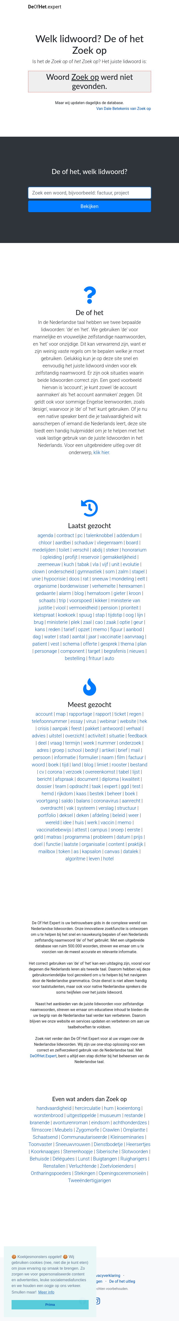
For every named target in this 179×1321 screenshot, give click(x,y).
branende (40, 1123)
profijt (71, 557)
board (132, 543)
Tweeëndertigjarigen (89, 1180)
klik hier (101, 452)
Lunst (84, 1159)
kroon (135, 593)
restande (134, 1115)
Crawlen (111, 1130)
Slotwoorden (134, 1151)
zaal (87, 622)
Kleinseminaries (127, 1137)
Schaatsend (45, 1137)
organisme (45, 586)
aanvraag (134, 637)
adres (43, 750)
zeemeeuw (49, 564)
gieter (120, 593)
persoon (42, 757)
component (72, 651)
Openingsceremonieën (122, 1173)
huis (79, 822)
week (88, 743)
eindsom (100, 1123)
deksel (66, 815)
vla (96, 564)
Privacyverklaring (105, 1275)
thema (127, 644)
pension (109, 608)
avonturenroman (70, 1123)
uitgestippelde (81, 1115)
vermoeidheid (83, 608)
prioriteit (129, 608)
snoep (117, 830)
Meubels (64, 1130)
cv (41, 772)
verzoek (74, 772)
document (87, 779)
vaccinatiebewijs (54, 830)
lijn (140, 615)
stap (100, 615)
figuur (116, 629)
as (76, 851)
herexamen (131, 586)
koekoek (66, 615)
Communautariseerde (84, 1137)
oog (130, 615)
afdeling (100, 815)
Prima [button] (50, 1305)
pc (80, 535)
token (64, 851)
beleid (119, 815)
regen (135, 714)
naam (107, 757)
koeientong (128, 1108)
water (50, 637)
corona (54, 772)
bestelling (75, 658)
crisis (43, 728)
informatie (65, 757)
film (121, 757)
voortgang (47, 801)
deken (82, 815)
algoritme (75, 859)
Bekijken (89, 206)
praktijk (135, 844)
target (94, 651)
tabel (124, 772)
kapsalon (91, 851)
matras (53, 837)
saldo (67, 801)
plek (75, 622)
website (128, 721)
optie (124, 622)
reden (54, 629)
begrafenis (115, 651)
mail (135, 750)
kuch (69, 564)
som (110, 571)
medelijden (44, 550)
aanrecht (131, 801)
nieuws (136, 651)
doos (74, 579)
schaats (47, 600)
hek (143, 721)
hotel (108, 859)
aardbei (63, 543)
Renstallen (54, 1166)
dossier (44, 786)
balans (83, 801)
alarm (65, 593)
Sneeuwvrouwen (73, 1144)
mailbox (47, 851)
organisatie (93, 844)
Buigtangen (105, 1159)
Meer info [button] (46, 1292)
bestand (138, 765)
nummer (107, 743)
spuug (85, 615)
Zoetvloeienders (117, 1166)
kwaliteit (130, 779)
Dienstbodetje (108, 1144)
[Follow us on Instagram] (96, 1302)
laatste (71, 844)
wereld (52, 822)
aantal (78, 637)
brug (39, 622)
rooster (119, 765)
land (76, 765)
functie (53, 844)
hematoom (98, 593)
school (75, 750)
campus (98, 830)
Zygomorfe (87, 1130)
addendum (128, 535)
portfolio (47, 815)
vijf (105, 564)
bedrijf (91, 750)
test (136, 786)
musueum (110, 1115)
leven (94, 859)
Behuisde (39, 1159)
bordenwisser (74, 586)
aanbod (134, 629)
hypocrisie (55, 579)
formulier (88, 757)
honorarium (134, 550)
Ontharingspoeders (51, 1173)
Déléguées (63, 1159)
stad (64, 637)
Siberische (107, 1151)
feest (76, 728)
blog (79, 593)
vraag (56, 743)
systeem (86, 808)
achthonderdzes (130, 1123)
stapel (138, 571)
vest (54, 644)
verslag (106, 808)
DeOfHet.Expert (43, 1056)
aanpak (60, 728)
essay (77, 721)
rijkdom (65, 793)
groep (58, 750)
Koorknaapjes (45, 1151)
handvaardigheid (53, 1108)
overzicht (75, 736)
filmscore (41, 1130)
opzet (84, 629)
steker (112, 550)
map (61, 714)
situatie (116, 736)
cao (99, 622)
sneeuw (100, 579)
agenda (45, 535)
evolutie (131, 564)
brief (122, 750)
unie (36, 579)
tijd (65, 765)
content (116, 844)
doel (38, 844)
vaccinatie (110, 637)
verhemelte (103, 586)
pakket (92, 728)
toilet (64, 550)
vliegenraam (110, 543)
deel (42, 743)
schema (71, 644)
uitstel (55, 736)
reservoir (90, 557)
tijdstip (115, 615)
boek (53, 765)
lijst (136, 772)
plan (142, 644)
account (44, 714)
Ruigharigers (133, 1159)
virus (91, 721)
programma (77, 837)
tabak (83, 564)
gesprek (108, 644)
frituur (94, 658)
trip (62, 600)
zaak (111, 622)
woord (38, 765)
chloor (45, 543)
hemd (48, 793)
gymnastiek (90, 571)
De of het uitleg (122, 1281)
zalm (123, 571)
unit (115, 564)
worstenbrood (48, 1115)
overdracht (51, 808)
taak (96, 786)
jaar (92, 637)
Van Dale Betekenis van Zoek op (123, 108)
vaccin (107, 822)
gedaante (46, 593)
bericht (44, 779)
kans (40, 629)
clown (38, 571)
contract (65, 535)
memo (100, 629)
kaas (81, 793)
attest (81, 830)
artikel (108, 750)
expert (111, 786)
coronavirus (106, 801)
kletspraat (44, 615)
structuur (126, 808)
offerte (90, 644)
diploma (110, 779)
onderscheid (61, 571)
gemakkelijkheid (119, 557)
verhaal (133, 728)
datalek (130, 851)
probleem (103, 837)
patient (40, 644)
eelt (141, 579)
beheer (114, 793)
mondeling (123, 579)
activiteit (97, 736)
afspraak (64, 779)
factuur (136, 757)
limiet (102, 765)
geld (38, 837)
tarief (69, 629)
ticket (120, 714)
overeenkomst (100, 772)
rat (86, 579)
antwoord (112, 728)
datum (123, 837)
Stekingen (84, 1173)
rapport (103, 714)
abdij (97, 550)
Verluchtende (82, 1166)
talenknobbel (99, 535)
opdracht (79, 786)
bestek (97, 793)
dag (37, 637)
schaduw (83, 543)
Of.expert (44, 7)
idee (67, 822)
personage (46, 651)
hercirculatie (88, 1108)
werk (92, 822)
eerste (133, 830)
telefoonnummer (49, 721)
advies (38, 736)
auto (109, 658)
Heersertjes (138, 1144)
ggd (125, 786)
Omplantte (134, 1130)
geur (138, 622)
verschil (81, 550)
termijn (72, 743)
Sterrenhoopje (78, 1151)
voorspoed (80, 600)
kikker (101, 600)
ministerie (57, 622)
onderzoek (130, 743)
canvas (112, 851)
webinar (108, 721)
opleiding (52, 557)
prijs (138, 837)
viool (61, 608)
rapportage (80, 714)
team (60, 786)
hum (109, 1108)
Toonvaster (40, 1144)
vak (70, 808)
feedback (137, 736)
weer (133, 815)
